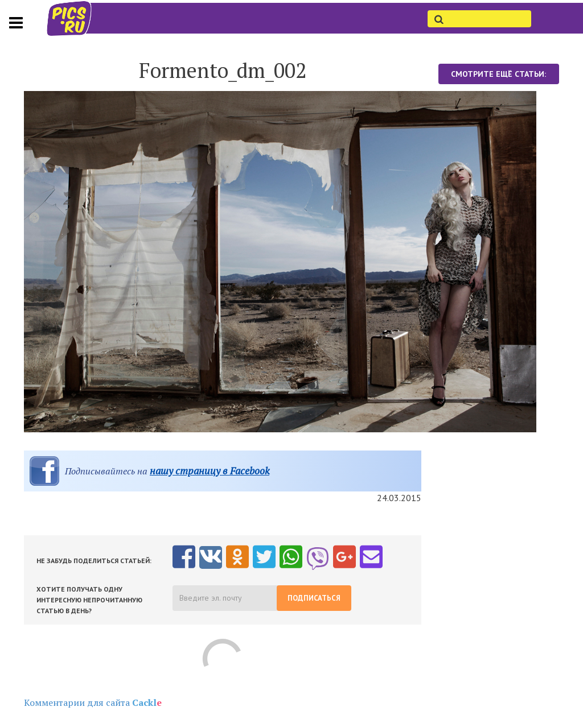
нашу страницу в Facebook (209, 470)
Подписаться (314, 598)
